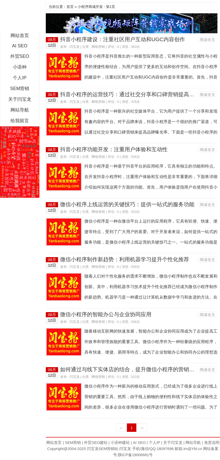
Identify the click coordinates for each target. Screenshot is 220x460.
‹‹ (121, 427)
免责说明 (211, 442)
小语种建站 (120, 442)
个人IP (19, 77)
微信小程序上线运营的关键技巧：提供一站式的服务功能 (127, 204)
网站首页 (19, 35)
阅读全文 (207, 39)
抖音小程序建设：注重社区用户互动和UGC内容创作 (122, 39)
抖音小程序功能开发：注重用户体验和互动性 (114, 149)
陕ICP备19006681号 (135, 455)
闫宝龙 (75, 47)
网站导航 (19, 110)
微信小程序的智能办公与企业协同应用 (105, 314)
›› (142, 427)
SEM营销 (19, 88)
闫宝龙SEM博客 (19, 16)
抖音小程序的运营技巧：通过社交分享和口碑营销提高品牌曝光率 (138, 94)
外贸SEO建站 (95, 442)
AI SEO (19, 45)
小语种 (20, 67)
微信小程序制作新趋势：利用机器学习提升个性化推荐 (124, 259)
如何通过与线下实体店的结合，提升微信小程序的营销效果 (130, 369)
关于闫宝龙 (19, 99)
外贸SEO (19, 56)
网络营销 (98, 47)
